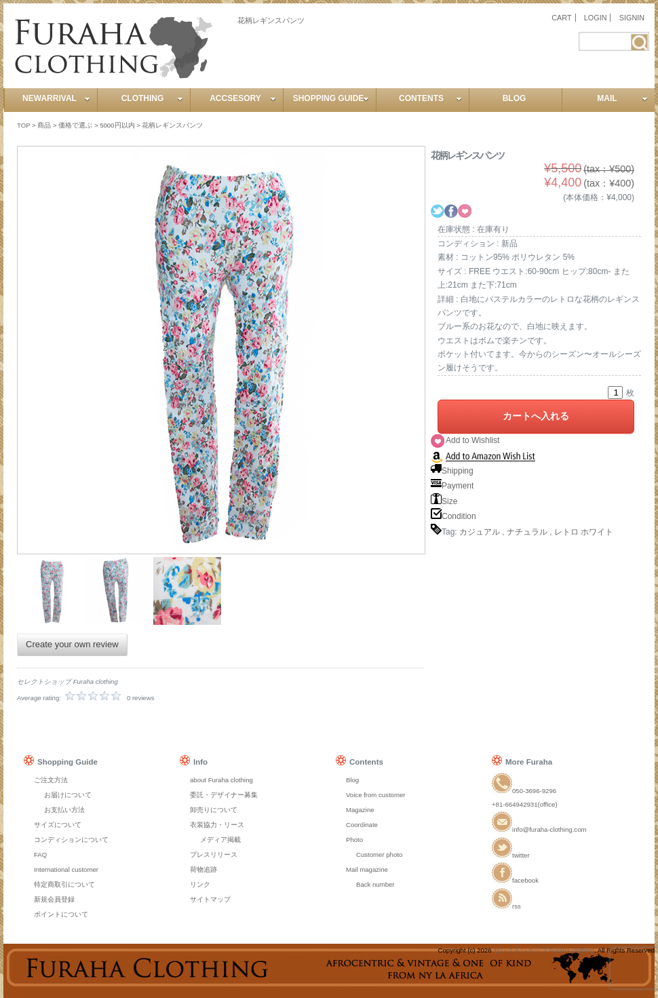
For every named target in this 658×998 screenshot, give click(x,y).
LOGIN (595, 18)
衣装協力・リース (217, 824)
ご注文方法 (51, 780)
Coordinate (362, 824)
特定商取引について (64, 884)
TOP (23, 125)
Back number (375, 884)
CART (561, 18)
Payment (452, 486)
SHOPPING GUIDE (331, 98)
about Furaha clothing (221, 780)
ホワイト (597, 532)
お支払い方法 (64, 809)
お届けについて (68, 795)
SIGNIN (631, 18)
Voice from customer (375, 795)
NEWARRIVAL (56, 98)
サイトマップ (210, 899)
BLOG (514, 98)
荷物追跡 (203, 869)
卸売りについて (213, 809)
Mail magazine (367, 869)
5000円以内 (117, 125)
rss (506, 906)
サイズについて (57, 824)
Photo (354, 839)
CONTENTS (430, 98)
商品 (44, 125)
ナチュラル (527, 532)
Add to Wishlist (472, 440)
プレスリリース (213, 854)
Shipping (452, 471)
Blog (352, 780)
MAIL (622, 98)
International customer (66, 869)
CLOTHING (152, 98)
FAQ (40, 854)
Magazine (360, 809)
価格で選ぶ (75, 125)
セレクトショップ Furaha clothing (543, 950)
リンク (200, 884)
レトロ (566, 532)
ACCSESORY (243, 98)
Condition (453, 516)
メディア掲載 (220, 839)
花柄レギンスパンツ (172, 125)
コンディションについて (71, 839)
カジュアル (479, 532)
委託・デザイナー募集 (224, 795)
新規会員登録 (54, 899)
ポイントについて (61, 914)
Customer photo (379, 854)
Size (444, 501)
